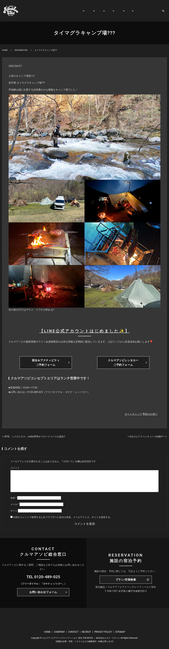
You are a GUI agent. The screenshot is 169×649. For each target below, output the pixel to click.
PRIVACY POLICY (103, 632)
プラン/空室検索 (126, 579)
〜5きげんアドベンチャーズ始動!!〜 (146, 436)
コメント (15, 467)
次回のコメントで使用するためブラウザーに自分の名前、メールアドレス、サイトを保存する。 (62, 517)
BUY (126, 10)
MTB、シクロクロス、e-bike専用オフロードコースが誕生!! (34, 436)
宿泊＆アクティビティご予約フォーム (46, 362)
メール (14, 504)
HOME (40, 10)
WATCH (137, 10)
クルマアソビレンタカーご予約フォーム (123, 362)
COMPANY (59, 632)
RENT (116, 10)
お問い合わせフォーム (43, 592)
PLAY (85, 10)
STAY (96, 10)
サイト (13, 510)
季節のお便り (150, 414)
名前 (13, 498)
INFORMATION (21, 50)
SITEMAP (120, 632)
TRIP (106, 10)
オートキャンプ (133, 414)
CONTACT (152, 10)
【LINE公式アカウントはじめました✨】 (84, 331)
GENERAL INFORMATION (63, 10)
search (163, 10)
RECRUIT (86, 632)
